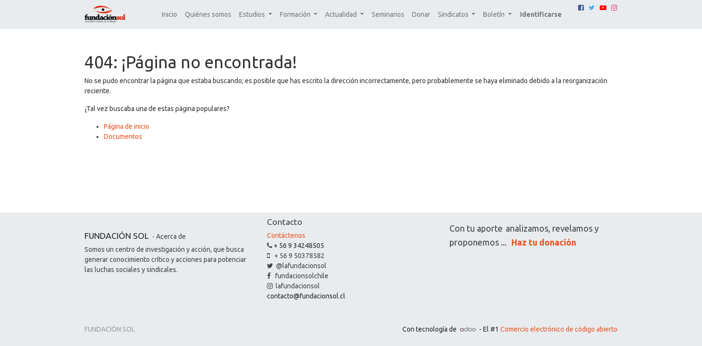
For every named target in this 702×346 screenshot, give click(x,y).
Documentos (123, 136)
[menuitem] (169, 15)
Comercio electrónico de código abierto (558, 329)
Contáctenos (286, 235)
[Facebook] (581, 8)
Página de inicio (126, 126)
